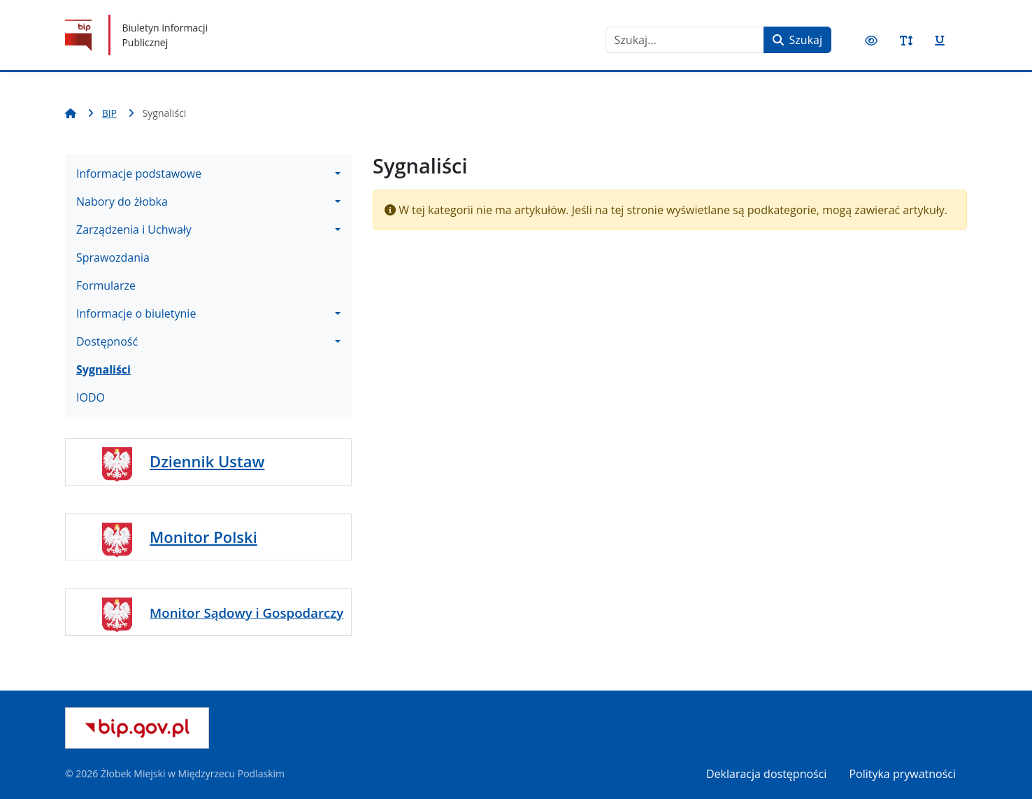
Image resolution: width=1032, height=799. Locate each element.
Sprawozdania (113, 257)
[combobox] (684, 40)
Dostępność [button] (107, 341)
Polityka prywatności (902, 774)
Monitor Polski (203, 536)
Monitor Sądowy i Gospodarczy (246, 612)
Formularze (106, 285)
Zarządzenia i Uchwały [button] (134, 229)
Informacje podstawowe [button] (138, 173)
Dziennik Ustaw (207, 461)
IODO (90, 397)
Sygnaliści (103, 369)
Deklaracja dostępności (766, 774)
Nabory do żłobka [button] (122, 201)
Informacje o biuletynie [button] (136, 313)
